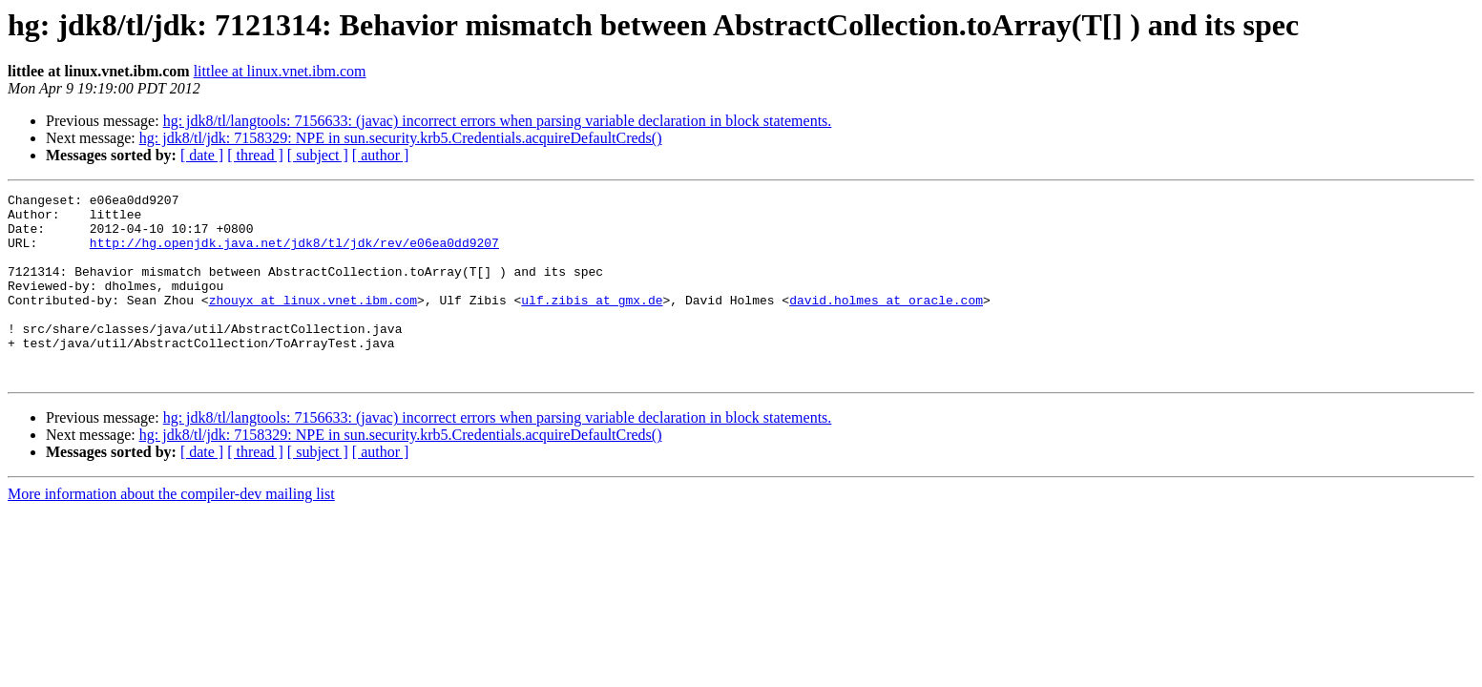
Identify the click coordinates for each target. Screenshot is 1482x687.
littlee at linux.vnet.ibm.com (280, 71)
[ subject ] (317, 155)
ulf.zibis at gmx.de (591, 322)
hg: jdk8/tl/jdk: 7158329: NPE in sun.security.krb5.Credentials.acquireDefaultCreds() (400, 138)
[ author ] (380, 155)
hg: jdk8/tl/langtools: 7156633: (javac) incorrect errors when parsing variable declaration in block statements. (497, 121)
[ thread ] (255, 155)
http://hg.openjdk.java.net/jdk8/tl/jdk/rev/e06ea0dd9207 (294, 253)
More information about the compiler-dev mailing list (171, 531)
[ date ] (201, 155)
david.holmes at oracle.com (886, 322)
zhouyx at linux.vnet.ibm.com (313, 322)
